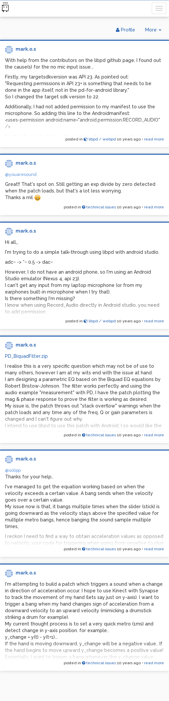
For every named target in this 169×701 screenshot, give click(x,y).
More (155, 31)
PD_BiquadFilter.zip (26, 356)
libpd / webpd (100, 139)
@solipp (13, 470)
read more (154, 139)
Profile (125, 29)
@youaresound (21, 174)
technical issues (99, 207)
